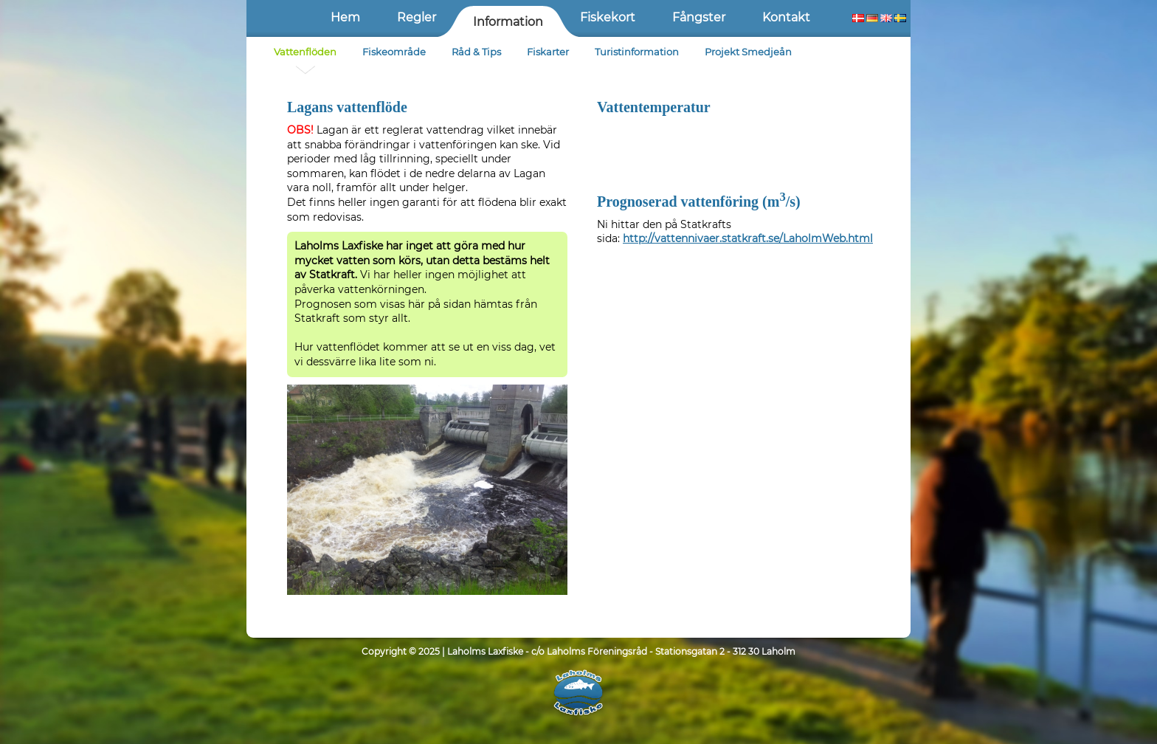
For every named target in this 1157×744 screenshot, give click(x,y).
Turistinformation (637, 52)
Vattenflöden (305, 52)
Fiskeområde (394, 52)
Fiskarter (548, 52)
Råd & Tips (476, 52)
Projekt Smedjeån (748, 52)
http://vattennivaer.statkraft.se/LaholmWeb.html (748, 238)
